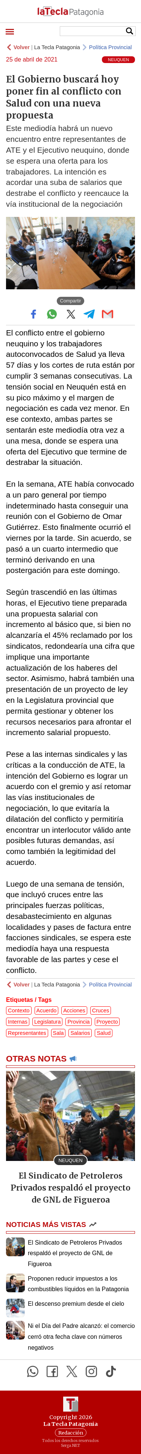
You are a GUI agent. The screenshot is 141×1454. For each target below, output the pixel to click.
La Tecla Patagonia (57, 47)
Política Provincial (110, 47)
